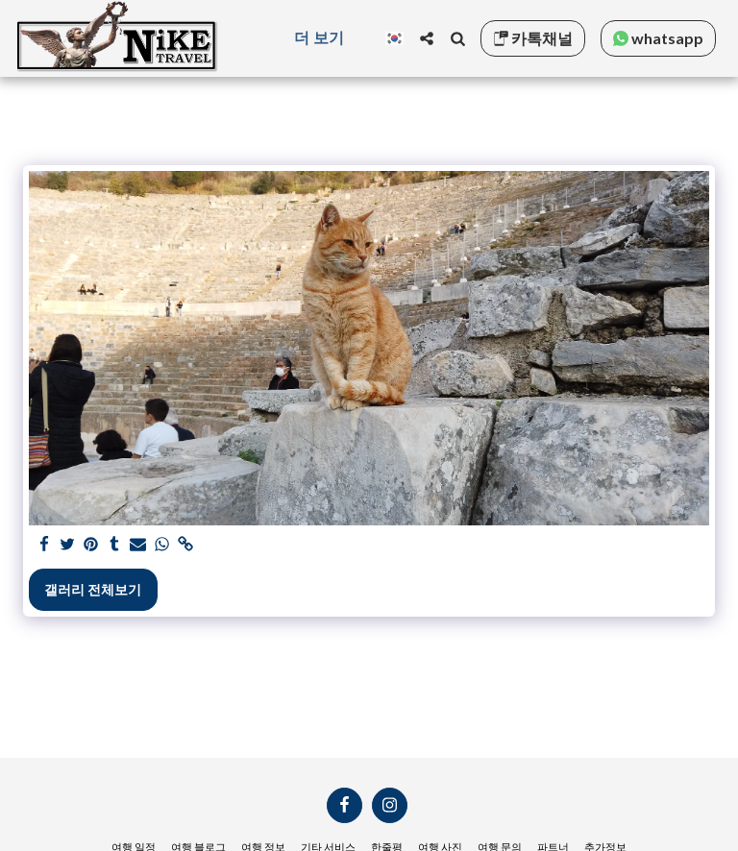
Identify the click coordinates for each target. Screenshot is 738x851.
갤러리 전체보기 (92, 589)
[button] (426, 38)
